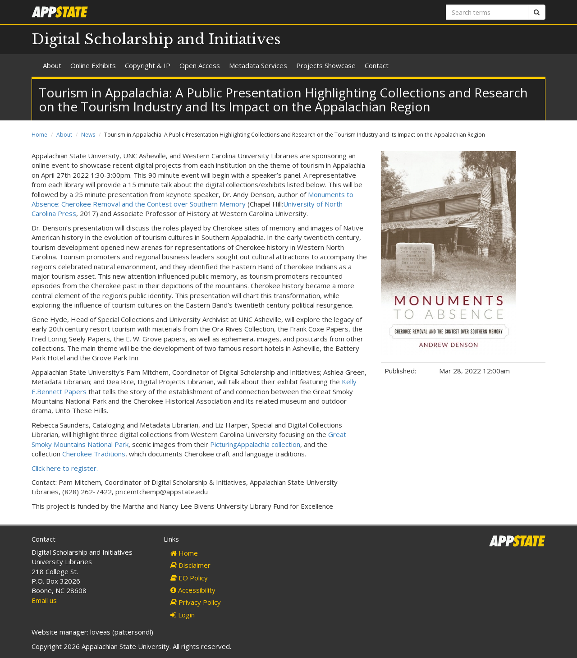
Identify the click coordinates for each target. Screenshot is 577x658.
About (52, 65)
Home (39, 134)
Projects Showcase (326, 65)
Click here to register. (65, 468)
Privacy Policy (195, 602)
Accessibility (192, 589)
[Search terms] (487, 12)
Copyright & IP (147, 65)
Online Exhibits (93, 65)
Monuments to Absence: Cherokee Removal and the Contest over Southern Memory (192, 199)
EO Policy (189, 577)
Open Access (199, 65)
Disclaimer (190, 565)
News (88, 134)
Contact (377, 65)
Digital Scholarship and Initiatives (156, 39)
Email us (44, 600)
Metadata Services (258, 65)
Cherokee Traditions (93, 453)
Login (182, 614)
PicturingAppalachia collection (255, 444)
